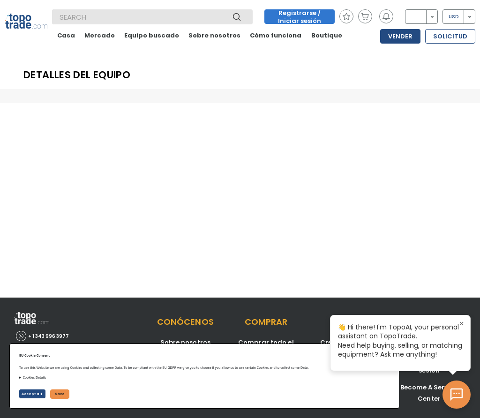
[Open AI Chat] (456, 395)
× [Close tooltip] (462, 323)
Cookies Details (34, 377)
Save (60, 394)
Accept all (32, 394)
